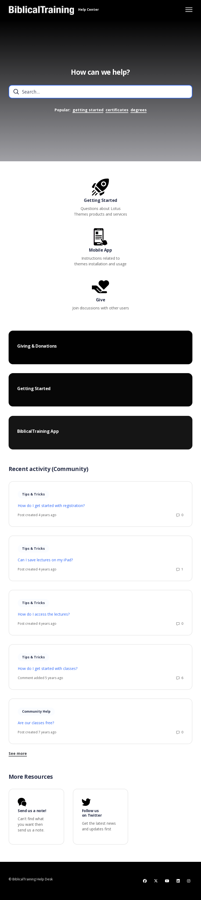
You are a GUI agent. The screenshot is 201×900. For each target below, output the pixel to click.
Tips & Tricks (33, 496)
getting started (88, 109)
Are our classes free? (36, 725)
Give (100, 299)
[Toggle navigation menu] (189, 9)
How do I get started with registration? (51, 508)
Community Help (36, 714)
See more (18, 755)
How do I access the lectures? (44, 616)
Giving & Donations (37, 348)
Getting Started (100, 200)
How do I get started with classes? (47, 671)
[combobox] (100, 91)
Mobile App (100, 250)
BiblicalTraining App (38, 437)
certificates (117, 109)
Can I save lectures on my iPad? (45, 562)
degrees (139, 109)
